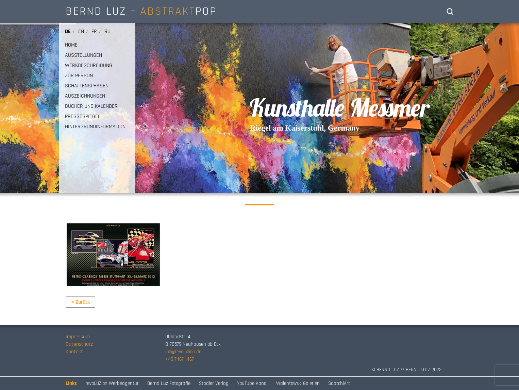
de (68, 31)
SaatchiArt (339, 383)
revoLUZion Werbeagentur (112, 383)
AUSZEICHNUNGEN (85, 96)
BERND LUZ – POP (141, 11)
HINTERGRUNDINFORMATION (95, 126)
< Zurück (80, 302)
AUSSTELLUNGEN (83, 55)
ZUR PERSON (79, 75)
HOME (71, 45)
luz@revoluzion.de (183, 352)
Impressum (78, 336)
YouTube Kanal (252, 383)
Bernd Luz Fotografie (168, 383)
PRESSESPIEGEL (82, 116)
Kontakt (74, 351)
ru (107, 31)
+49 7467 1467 (179, 359)
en (81, 31)
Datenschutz (79, 344)
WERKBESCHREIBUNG (88, 65)
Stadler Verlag (214, 383)
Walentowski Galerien (298, 383)
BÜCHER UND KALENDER (91, 106)
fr (94, 31)
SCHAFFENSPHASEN (86, 86)
